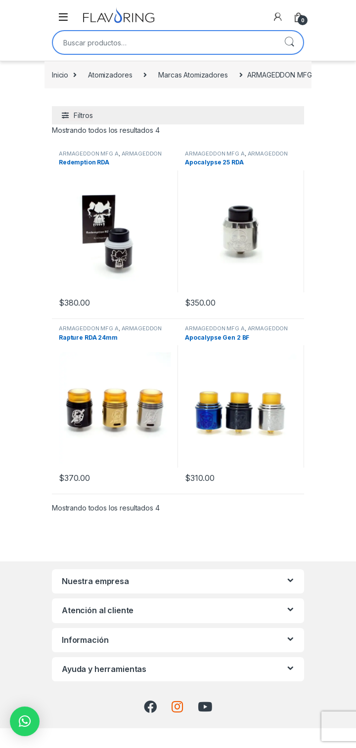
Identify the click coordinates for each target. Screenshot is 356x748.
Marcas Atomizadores (192, 75)
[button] (25, 721)
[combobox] (164, 42)
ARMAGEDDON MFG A (89, 153)
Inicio (60, 75)
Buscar (289, 42)
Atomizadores (110, 75)
